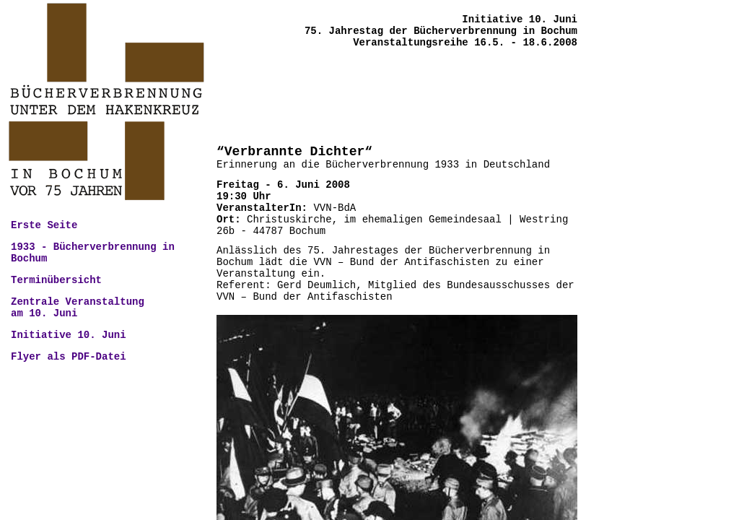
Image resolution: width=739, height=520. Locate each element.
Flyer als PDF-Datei (68, 357)
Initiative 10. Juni (68, 335)
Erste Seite (44, 225)
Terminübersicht (56, 280)
